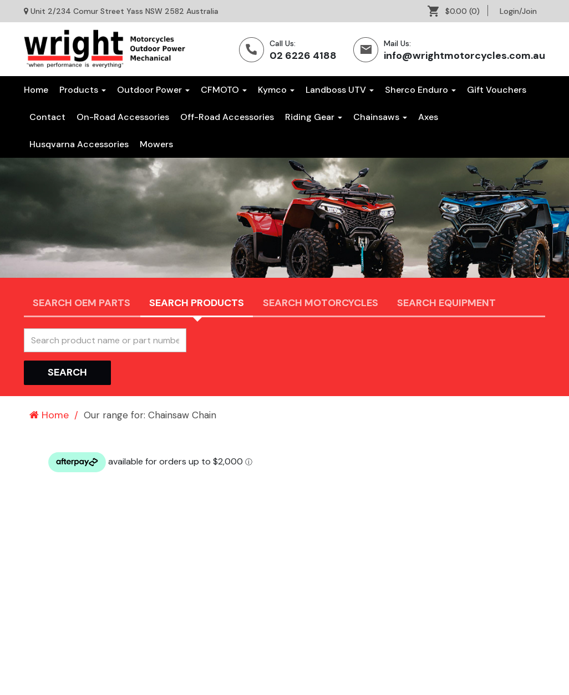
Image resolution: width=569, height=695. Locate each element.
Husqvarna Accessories (79, 144)
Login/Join (518, 11)
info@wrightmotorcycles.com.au (464, 55)
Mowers (156, 144)
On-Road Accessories (123, 117)
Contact (47, 117)
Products (82, 90)
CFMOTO (224, 90)
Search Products (196, 302)
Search (67, 372)
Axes (428, 117)
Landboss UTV (340, 90)
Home (36, 90)
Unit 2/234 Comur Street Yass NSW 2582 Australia (125, 11)
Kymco (276, 90)
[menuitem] (458, 11)
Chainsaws (380, 117)
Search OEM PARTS (81, 302)
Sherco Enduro (420, 90)
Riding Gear (313, 117)
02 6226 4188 (303, 55)
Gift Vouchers (496, 90)
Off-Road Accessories (227, 117)
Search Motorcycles (320, 302)
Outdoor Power (153, 90)
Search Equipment (446, 302)
